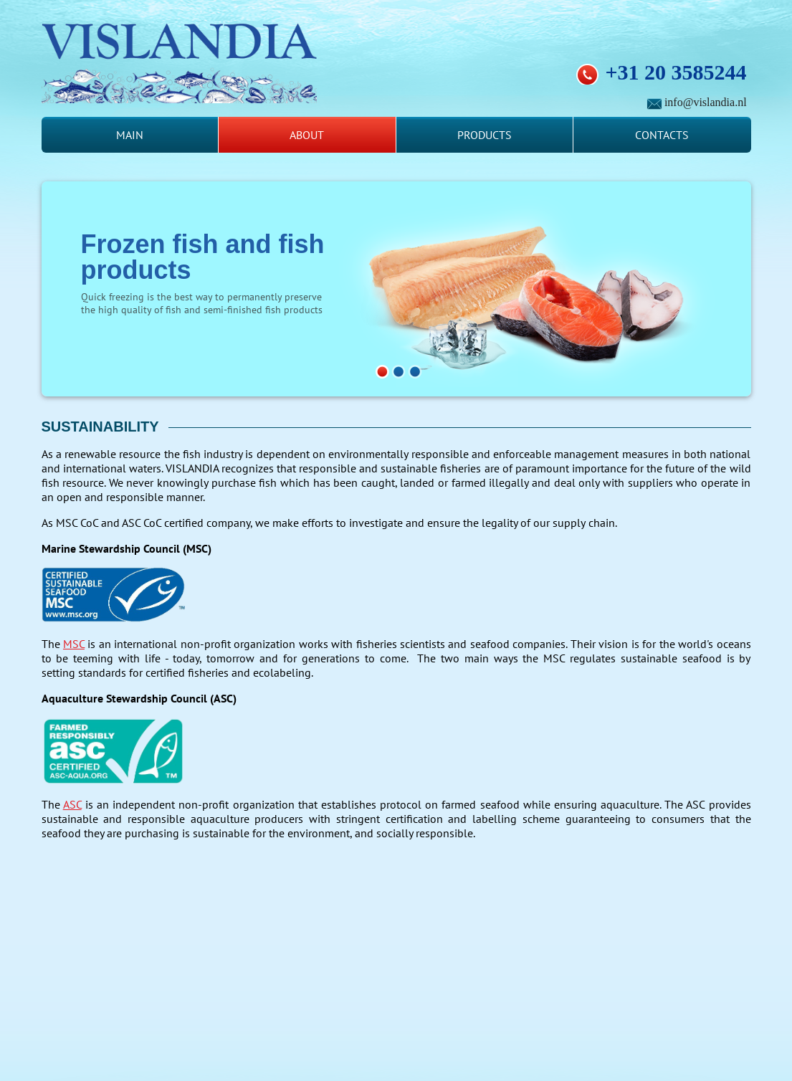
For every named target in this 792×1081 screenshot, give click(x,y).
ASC (72, 804)
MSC (74, 644)
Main (129, 135)
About (307, 135)
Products (484, 135)
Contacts (662, 135)
